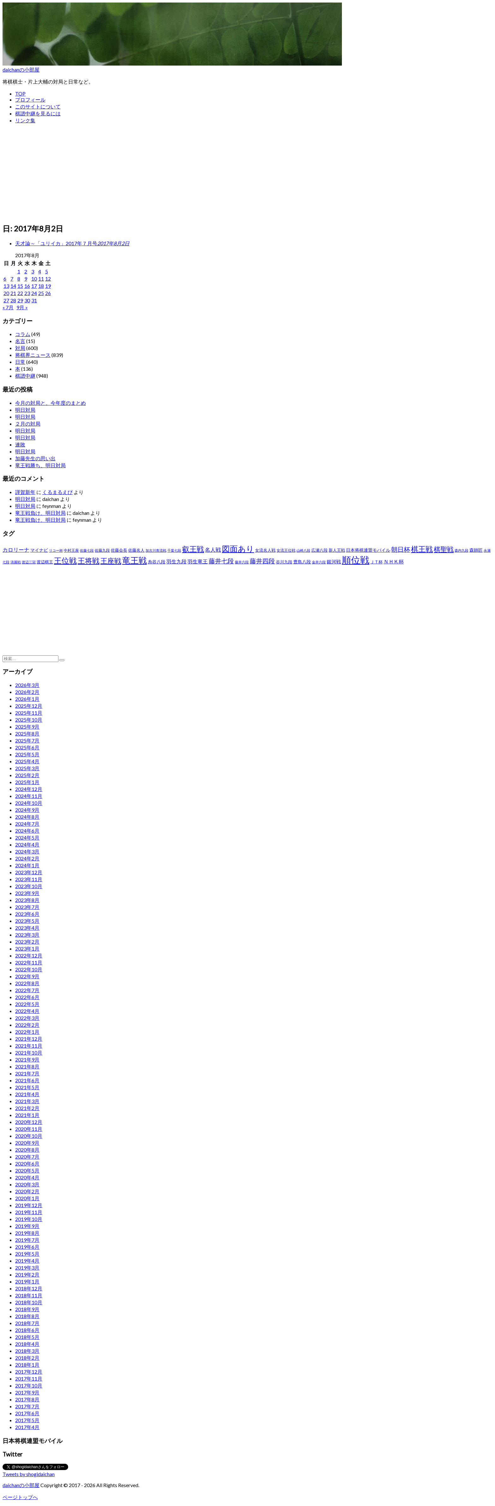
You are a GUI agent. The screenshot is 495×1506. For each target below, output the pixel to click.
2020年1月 (27, 1198)
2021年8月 (27, 1066)
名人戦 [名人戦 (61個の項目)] (213, 549)
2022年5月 (27, 1004)
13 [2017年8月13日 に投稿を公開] (6, 286)
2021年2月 (27, 1108)
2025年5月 (27, 754)
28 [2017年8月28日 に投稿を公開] (13, 300)
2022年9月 (27, 976)
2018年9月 (27, 1309)
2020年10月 (28, 1136)
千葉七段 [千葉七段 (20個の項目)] (174, 550)
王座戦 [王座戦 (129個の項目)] (110, 560)
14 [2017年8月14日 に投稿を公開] (13, 286)
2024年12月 (28, 789)
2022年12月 (28, 955)
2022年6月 (27, 997)
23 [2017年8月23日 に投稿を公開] (27, 293)
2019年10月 (28, 1219)
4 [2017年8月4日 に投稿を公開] (39, 271)
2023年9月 (27, 893)
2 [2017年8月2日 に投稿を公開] (25, 271)
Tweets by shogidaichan (29, 1474)
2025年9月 (27, 727)
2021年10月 (28, 1052)
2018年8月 (27, 1316)
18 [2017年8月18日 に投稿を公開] (41, 286)
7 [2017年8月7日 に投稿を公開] (11, 279)
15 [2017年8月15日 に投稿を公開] (20, 286)
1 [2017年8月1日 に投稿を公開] (18, 271)
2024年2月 (27, 858)
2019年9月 (27, 1226)
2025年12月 (28, 706)
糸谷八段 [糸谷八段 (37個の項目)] (156, 561)
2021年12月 (28, 1039)
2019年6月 (27, 1247)
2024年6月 (27, 831)
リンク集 (25, 120)
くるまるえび (57, 492)
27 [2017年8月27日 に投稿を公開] (6, 300)
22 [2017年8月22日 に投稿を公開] (20, 293)
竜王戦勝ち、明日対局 (40, 465)
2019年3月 (27, 1268)
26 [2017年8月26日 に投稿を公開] (48, 293)
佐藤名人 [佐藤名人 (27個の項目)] (136, 550)
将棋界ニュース (33, 355)
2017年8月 (27, 1399)
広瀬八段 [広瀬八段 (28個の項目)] (319, 550)
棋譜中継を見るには (38, 113)
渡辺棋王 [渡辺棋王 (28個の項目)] (45, 561)
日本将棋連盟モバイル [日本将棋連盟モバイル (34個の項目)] (368, 550)
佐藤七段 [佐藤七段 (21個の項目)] (87, 550)
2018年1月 (27, 1365)
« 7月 (8, 307)
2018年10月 (28, 1302)
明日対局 (25, 410)
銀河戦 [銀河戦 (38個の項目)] (334, 561)
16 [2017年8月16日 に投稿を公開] (27, 286)
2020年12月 (28, 1122)
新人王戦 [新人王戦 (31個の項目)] (337, 550)
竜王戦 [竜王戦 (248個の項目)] (134, 560)
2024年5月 (27, 837)
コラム (22, 334)
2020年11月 (28, 1129)
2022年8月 (27, 983)
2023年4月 (27, 928)
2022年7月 (27, 990)
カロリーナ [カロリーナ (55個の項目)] (16, 549)
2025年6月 (27, 747)
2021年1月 (27, 1115)
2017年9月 (27, 1392)
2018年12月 (28, 1288)
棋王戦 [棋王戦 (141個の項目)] (422, 549)
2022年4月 (27, 1011)
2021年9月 (27, 1059)
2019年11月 (28, 1212)
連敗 (20, 444)
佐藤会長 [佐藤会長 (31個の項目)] (119, 550)
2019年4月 (27, 1261)
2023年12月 (28, 872)
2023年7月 (27, 907)
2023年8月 (27, 900)
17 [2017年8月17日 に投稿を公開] (34, 286)
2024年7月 (27, 824)
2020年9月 (27, 1143)
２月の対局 (27, 424)
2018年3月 (27, 1351)
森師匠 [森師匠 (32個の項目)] (476, 550)
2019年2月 (27, 1274)
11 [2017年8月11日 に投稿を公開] (41, 279)
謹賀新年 (25, 492)
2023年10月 (28, 886)
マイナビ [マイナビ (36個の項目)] (39, 550)
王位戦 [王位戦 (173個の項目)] (65, 560)
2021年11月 (28, 1046)
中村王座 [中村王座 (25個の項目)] (71, 550)
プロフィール (30, 99)
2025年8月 (27, 733)
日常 (20, 362)
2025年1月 (27, 782)
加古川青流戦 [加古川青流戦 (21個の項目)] (156, 550)
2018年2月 (27, 1358)
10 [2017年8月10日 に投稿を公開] (34, 279)
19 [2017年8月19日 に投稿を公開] (48, 286)
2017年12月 (28, 1372)
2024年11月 (28, 796)
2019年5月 (27, 1254)
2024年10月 (28, 803)
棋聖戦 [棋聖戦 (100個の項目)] (444, 549)
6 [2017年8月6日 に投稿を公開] (4, 279)
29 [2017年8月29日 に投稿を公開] (20, 300)
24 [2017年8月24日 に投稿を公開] (34, 293)
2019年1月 (27, 1281)
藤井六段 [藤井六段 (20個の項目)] (242, 562)
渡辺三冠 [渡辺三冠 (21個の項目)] (29, 562)
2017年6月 (27, 1413)
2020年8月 (27, 1150)
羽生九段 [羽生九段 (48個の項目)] (176, 561)
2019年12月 (28, 1205)
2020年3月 (27, 1184)
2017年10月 (28, 1385)
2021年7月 (27, 1073)
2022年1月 (27, 1032)
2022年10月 (28, 969)
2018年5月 (27, 1337)
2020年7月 (27, 1157)
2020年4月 (27, 1177)
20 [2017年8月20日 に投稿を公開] (6, 293)
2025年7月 (27, 740)
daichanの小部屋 (21, 70)
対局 (20, 348)
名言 (20, 341)
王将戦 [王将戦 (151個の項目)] (88, 560)
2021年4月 (27, 1094)
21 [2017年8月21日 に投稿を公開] (13, 293)
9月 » (22, 307)
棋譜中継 (25, 376)
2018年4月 (27, 1344)
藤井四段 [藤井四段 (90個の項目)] (262, 561)
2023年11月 (28, 879)
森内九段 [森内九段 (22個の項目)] (461, 550)
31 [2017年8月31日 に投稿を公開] (34, 300)
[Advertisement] (247, 173)
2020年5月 (27, 1170)
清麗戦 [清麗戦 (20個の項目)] (15, 562)
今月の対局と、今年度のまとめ (50, 403)
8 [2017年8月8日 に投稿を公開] (18, 279)
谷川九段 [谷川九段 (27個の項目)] (284, 562)
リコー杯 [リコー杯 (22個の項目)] (56, 550)
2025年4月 (27, 761)
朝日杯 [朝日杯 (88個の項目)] (400, 549)
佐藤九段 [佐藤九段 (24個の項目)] (102, 550)
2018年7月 (27, 1323)
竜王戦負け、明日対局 (40, 513)
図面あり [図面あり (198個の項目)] (238, 548)
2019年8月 (27, 1233)
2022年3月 (27, 1018)
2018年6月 (27, 1330)
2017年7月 (27, 1406)
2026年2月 (27, 692)
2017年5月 (27, 1420)
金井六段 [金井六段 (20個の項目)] (319, 562)
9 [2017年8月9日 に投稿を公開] (25, 279)
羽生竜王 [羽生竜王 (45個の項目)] (198, 561)
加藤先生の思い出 (35, 458)
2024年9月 (27, 810)
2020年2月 (27, 1191)
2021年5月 (27, 1087)
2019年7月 (27, 1240)
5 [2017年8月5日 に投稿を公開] (46, 271)
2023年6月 (27, 914)
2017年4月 (27, 1427)
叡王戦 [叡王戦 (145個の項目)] (193, 548)
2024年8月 (27, 817)
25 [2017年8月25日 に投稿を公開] (41, 293)
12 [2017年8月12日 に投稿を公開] (48, 279)
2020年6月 (27, 1163)
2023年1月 (27, 948)
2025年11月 (28, 713)
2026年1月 (27, 699)
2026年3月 (27, 685)
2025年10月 (28, 720)
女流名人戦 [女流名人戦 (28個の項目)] (265, 550)
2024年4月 (27, 844)
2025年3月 (27, 768)
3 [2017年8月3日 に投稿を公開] (32, 271)
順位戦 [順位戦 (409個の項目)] (355, 559)
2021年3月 (27, 1101)
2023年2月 (27, 942)
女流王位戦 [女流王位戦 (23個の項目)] (286, 550)
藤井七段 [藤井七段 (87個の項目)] (221, 561)
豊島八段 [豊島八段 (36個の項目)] (302, 561)
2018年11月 (28, 1295)
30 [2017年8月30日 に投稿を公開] (27, 300)
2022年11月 (28, 962)
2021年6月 (27, 1080)
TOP (20, 93)
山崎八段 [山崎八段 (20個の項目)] (303, 550)
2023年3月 (27, 935)
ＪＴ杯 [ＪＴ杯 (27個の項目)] (376, 562)
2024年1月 (27, 865)
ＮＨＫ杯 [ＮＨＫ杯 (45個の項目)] (394, 561)
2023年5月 (27, 921)
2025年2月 (27, 775)
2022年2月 (27, 1025)
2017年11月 (28, 1378)
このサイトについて (38, 106)
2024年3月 (27, 851)
